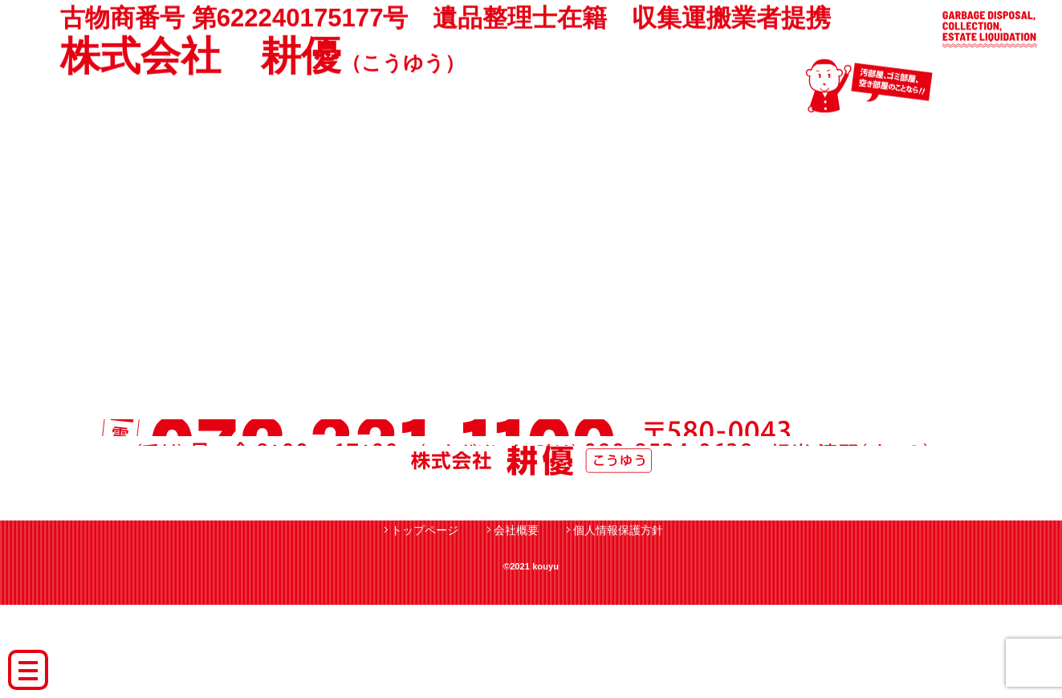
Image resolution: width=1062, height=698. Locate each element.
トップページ (424, 623)
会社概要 (516, 623)
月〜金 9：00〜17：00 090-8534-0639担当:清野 (531, 517)
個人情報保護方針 (618, 623)
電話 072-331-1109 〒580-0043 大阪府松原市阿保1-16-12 (531, 457)
